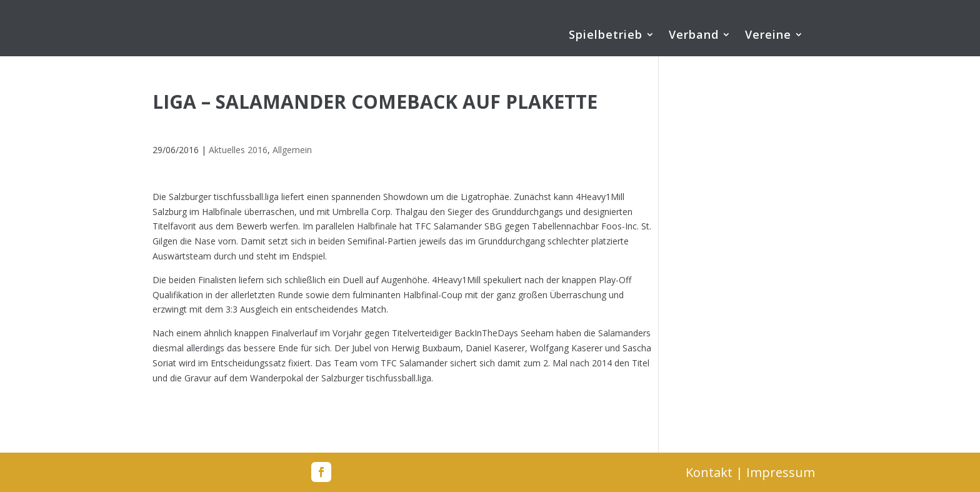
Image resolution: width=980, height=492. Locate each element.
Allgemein (292, 150)
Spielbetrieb (605, 36)
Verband (694, 36)
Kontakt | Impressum (750, 472)
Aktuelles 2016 (238, 150)
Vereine (768, 36)
